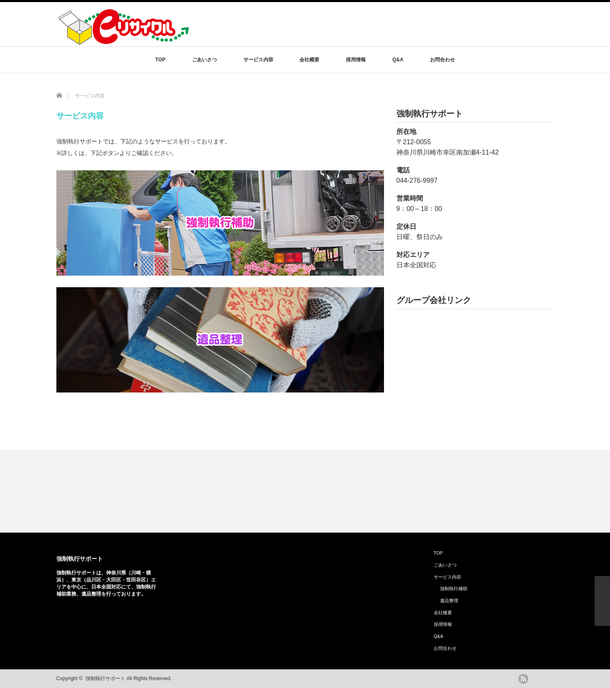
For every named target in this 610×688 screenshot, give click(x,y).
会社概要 (309, 60)
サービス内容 (258, 60)
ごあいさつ (204, 60)
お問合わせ (442, 60)
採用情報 (356, 60)
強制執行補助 (453, 588)
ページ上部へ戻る (602, 601)
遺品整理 (449, 600)
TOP (160, 60)
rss (523, 679)
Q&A (397, 60)
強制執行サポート (79, 558)
